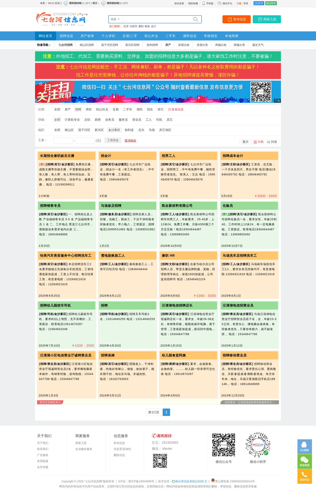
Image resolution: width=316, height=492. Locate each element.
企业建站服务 (83, 449)
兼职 (141, 26)
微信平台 (227, 3)
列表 (274, 141)
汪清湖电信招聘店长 (177, 305)
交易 (116, 109)
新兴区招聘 (132, 44)
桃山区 (69, 130)
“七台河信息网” (93, 481)
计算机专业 (72, 119)
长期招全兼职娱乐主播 (57, 155)
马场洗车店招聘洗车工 (240, 255)
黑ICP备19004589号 (141, 481)
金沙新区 (114, 130)
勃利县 (129, 130)
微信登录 (271, 3)
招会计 (106, 155)
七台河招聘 (65, 44)
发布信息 (239, 19)
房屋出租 (183, 44)
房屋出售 (202, 44)
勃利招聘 (152, 44)
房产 (168, 44)
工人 (149, 119)
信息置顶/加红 (122, 449)
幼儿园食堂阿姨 (174, 355)
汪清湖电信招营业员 (238, 305)
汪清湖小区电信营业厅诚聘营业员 (65, 355)
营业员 (136, 119)
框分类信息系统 (189, 481)
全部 (57, 109)
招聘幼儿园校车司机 (55, 305)
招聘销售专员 (50, 205)
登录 (245, 3)
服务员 (123, 119)
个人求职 (108, 36)
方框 (261, 141)
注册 (239, 3)
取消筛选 (130, 140)
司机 (159, 119)
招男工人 (169, 155)
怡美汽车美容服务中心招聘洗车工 (65, 255)
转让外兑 (151, 36)
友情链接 (42, 461)
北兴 (141, 130)
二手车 (170, 36)
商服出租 (221, 44)
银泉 (147, 26)
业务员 (109, 119)
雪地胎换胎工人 (113, 255)
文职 (87, 119)
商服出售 (239, 44)
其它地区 (165, 130)
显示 (245, 141)
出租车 (133, 26)
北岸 (126, 26)
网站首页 (45, 36)
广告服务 (42, 455)
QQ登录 (259, 3)
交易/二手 (130, 36)
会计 (153, 26)
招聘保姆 (108, 355)
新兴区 (99, 130)
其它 (161, 109)
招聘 (78, 109)
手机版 (207, 3)
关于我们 (42, 443)
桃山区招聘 (87, 44)
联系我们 (42, 449)
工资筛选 (112, 140)
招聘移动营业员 (235, 355)
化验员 (228, 205)
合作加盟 (42, 467)
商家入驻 (269, 19)
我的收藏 (193, 3)
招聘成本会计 (233, 155)
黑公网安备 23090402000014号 (233, 481)
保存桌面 (179, 3)
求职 (89, 109)
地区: (41, 130)
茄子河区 (84, 130)
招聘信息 (66, 36)
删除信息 (119, 455)
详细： (42, 119)
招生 (150, 109)
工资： (42, 140)
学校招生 (211, 36)
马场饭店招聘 (111, 205)
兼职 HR (168, 255)
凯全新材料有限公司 (177, 205)
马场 (152, 130)
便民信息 (190, 36)
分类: (41, 109)
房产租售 (87, 36)
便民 (140, 109)
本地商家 (232, 36)
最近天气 (258, 44)
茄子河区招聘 (109, 44)
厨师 (98, 119)
